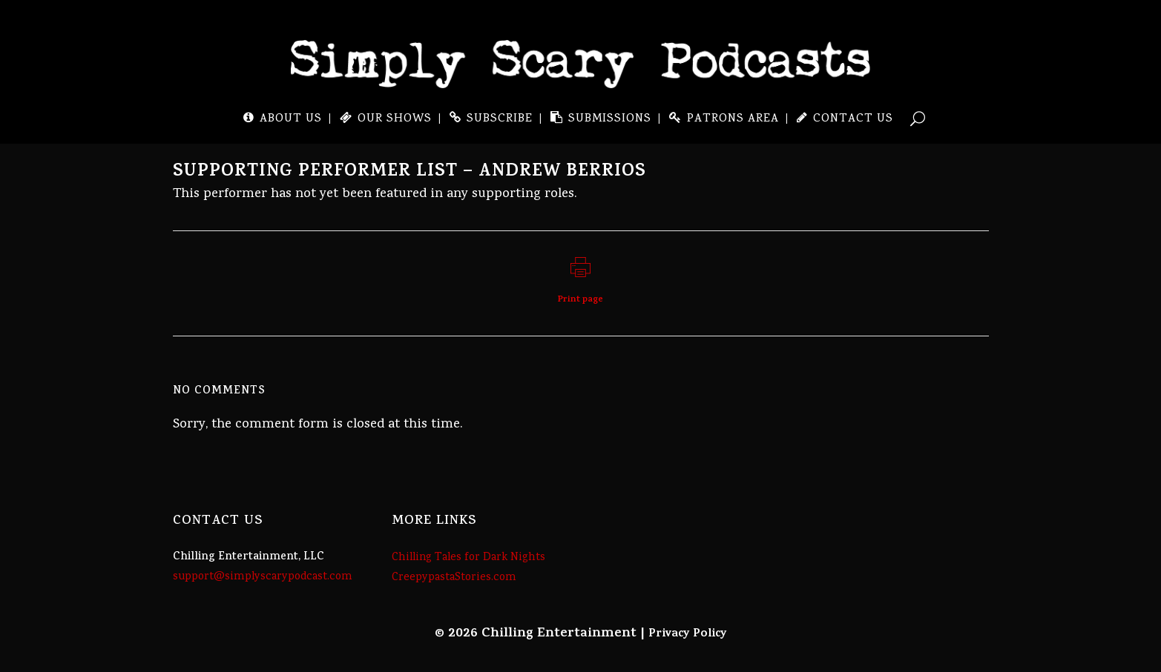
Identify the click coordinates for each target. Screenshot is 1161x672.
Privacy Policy (687, 634)
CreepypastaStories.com (454, 578)
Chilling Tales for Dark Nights (468, 558)
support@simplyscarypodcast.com (262, 577)
